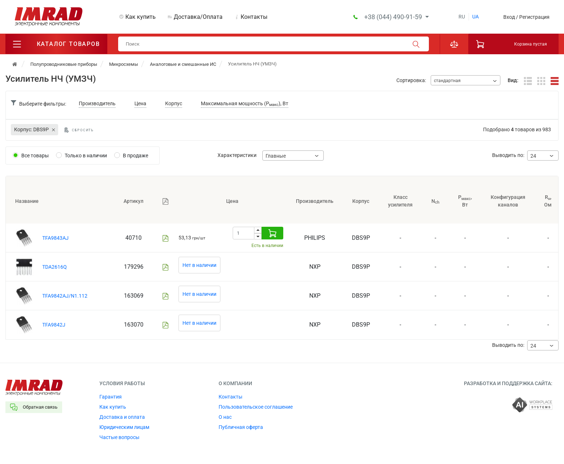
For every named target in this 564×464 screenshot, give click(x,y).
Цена (140, 103)
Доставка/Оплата (198, 16)
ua (475, 17)
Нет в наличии (199, 265)
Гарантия (110, 397)
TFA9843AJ (55, 238)
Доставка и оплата (122, 417)
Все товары (35, 155)
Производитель (97, 103)
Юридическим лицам (124, 427)
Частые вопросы (119, 437)
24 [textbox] (533, 156)
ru (461, 17)
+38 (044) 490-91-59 (393, 17)
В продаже (135, 155)
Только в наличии (86, 155)
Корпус (173, 103)
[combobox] (465, 80)
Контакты (254, 16)
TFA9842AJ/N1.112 (64, 296)
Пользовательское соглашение (256, 407)
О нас (225, 417)
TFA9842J (53, 325)
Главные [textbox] (276, 156)
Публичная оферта (241, 427)
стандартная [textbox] (447, 80)
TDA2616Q (54, 267)
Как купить (140, 16)
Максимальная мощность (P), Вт (244, 104)
